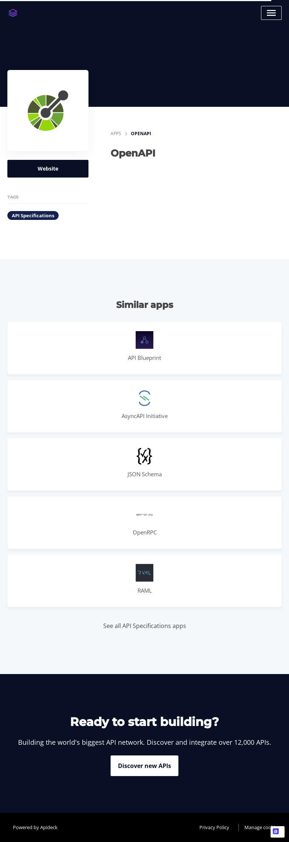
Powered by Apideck (35, 827)
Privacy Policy (214, 827)
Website (48, 168)
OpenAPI (141, 133)
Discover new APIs (144, 766)
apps (116, 133)
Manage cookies (262, 827)
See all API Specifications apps (144, 626)
